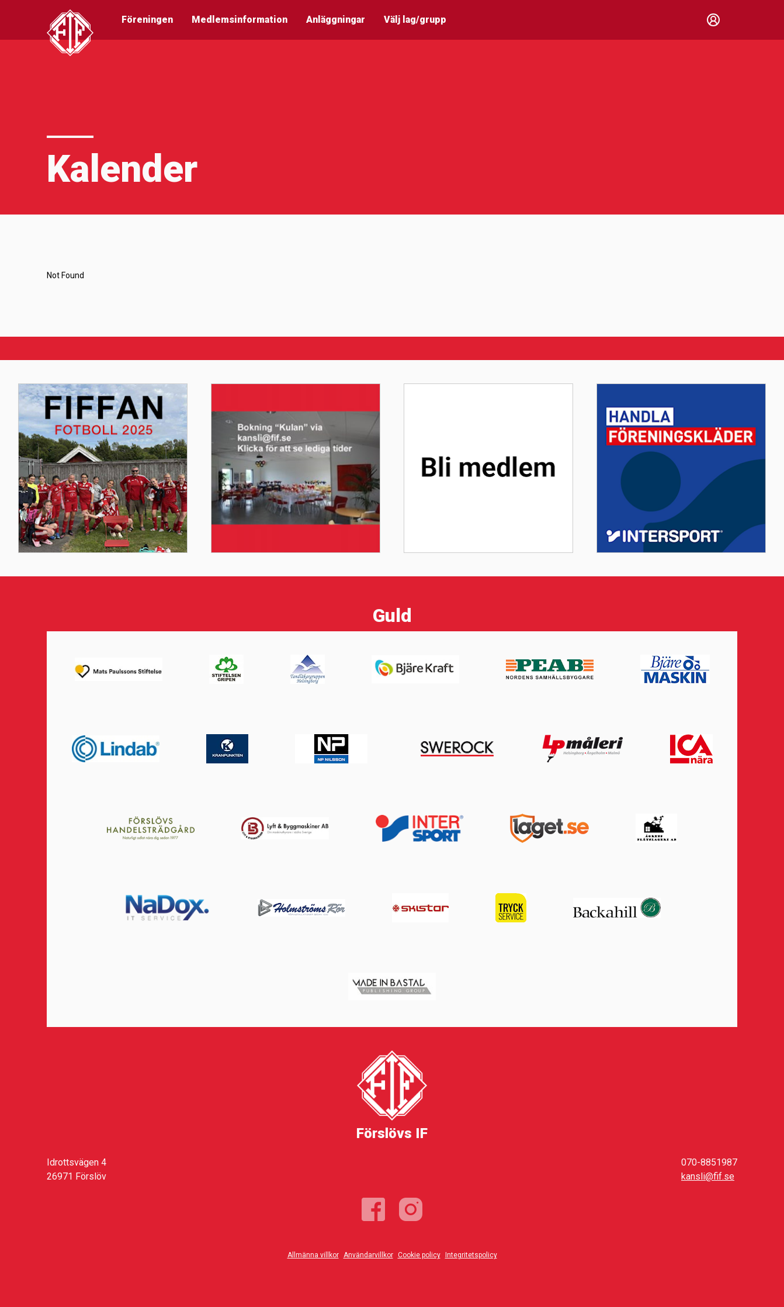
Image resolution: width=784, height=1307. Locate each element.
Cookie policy (419, 1255)
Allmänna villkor (313, 1255)
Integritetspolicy (471, 1255)
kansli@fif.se (707, 1176)
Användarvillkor (368, 1255)
